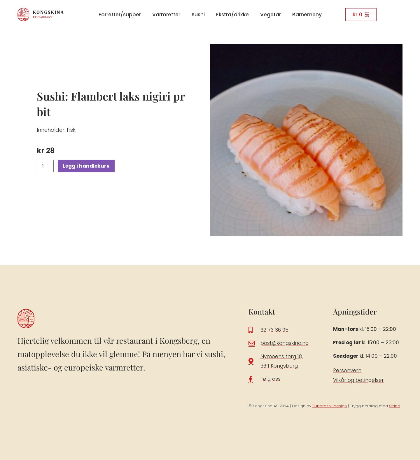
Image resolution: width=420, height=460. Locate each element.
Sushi (198, 14)
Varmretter (166, 14)
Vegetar (270, 14)
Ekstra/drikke (232, 14)
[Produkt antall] (45, 166)
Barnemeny (307, 14)
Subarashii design (329, 406)
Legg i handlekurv (87, 166)
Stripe (394, 406)
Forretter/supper (120, 14)
